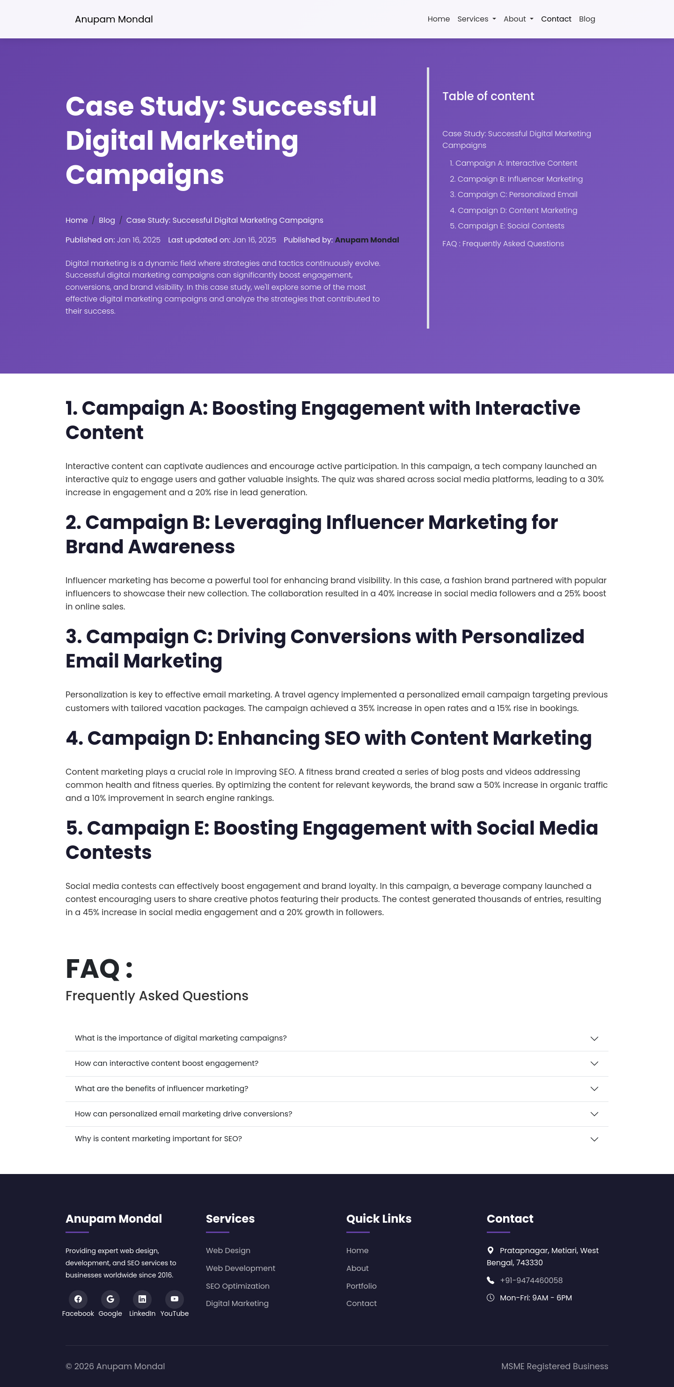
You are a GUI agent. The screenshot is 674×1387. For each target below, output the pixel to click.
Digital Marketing (237, 1303)
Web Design (228, 1250)
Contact (556, 19)
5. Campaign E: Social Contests (507, 225)
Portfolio (361, 1286)
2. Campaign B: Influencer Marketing (516, 179)
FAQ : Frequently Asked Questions (503, 243)
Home (439, 19)
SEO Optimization (238, 1286)
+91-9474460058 (531, 1280)
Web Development (240, 1268)
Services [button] (473, 19)
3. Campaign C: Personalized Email (514, 194)
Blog (587, 19)
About (357, 1268)
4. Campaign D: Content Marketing (513, 210)
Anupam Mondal (114, 19)
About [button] (516, 19)
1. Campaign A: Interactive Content (513, 163)
